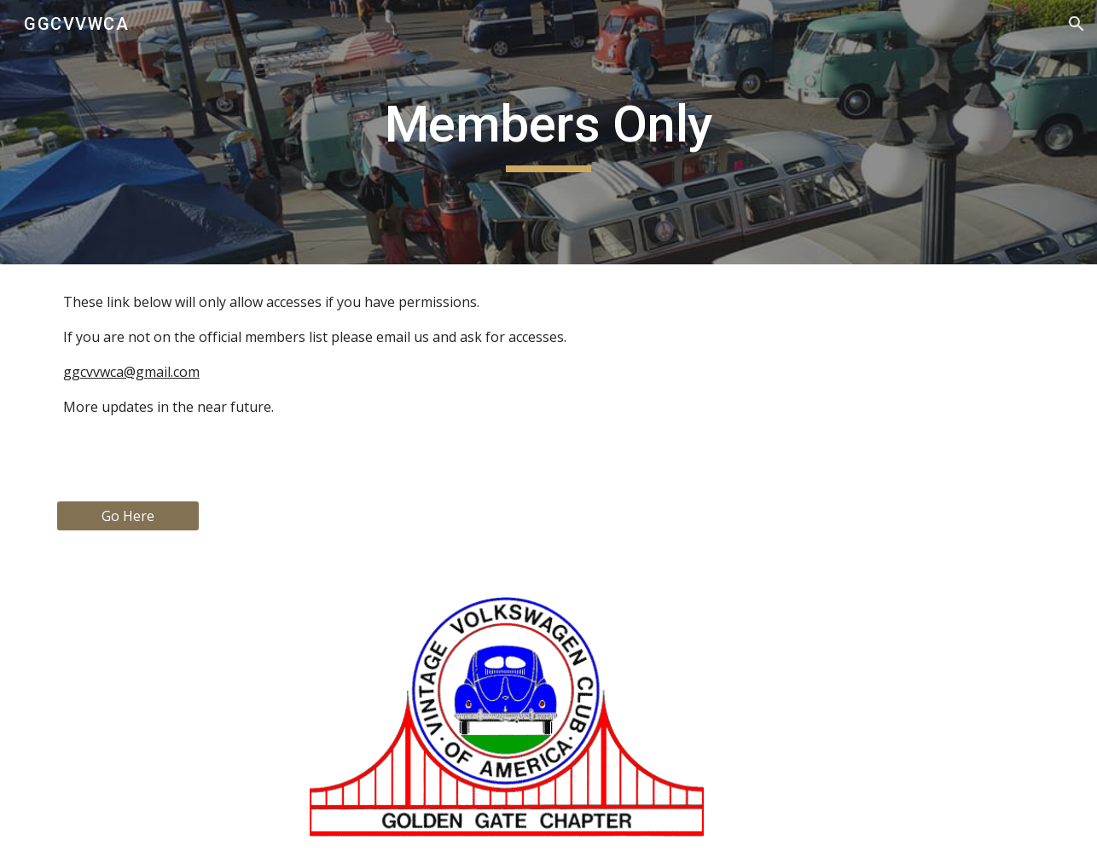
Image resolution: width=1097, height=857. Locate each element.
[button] (1076, 23)
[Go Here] (128, 516)
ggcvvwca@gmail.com (131, 371)
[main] (548, 132)
